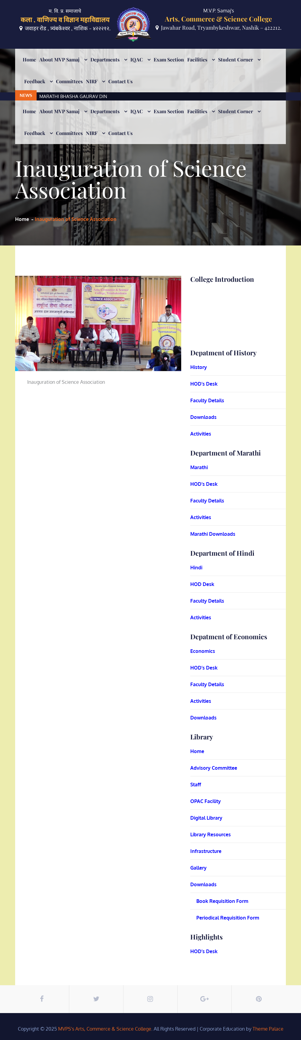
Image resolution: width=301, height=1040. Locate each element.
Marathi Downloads (212, 534)
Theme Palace (268, 1029)
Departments (104, 67)
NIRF (91, 89)
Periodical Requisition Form (227, 918)
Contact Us (120, 89)
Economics (202, 651)
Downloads (203, 417)
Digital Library (206, 818)
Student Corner (235, 67)
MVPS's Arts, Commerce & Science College (104, 1029)
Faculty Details (207, 400)
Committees (69, 89)
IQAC (136, 67)
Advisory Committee (213, 768)
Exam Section (169, 67)
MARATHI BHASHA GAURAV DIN (73, 53)
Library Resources (210, 834)
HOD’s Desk (204, 384)
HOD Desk (202, 584)
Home (29, 67)
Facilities (197, 67)
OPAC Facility (205, 801)
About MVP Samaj (59, 67)
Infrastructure (205, 851)
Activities (200, 434)
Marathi (199, 467)
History (198, 367)
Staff (195, 785)
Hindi (196, 567)
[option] (131, 52)
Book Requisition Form (222, 901)
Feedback (34, 89)
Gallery (198, 868)
